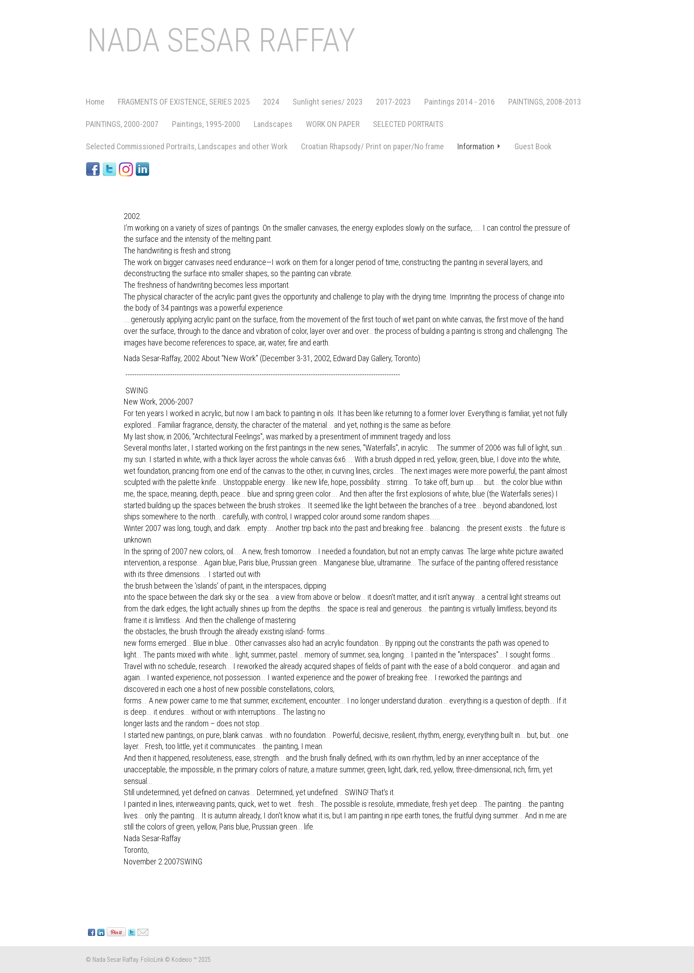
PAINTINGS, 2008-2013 (544, 101)
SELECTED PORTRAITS (408, 124)
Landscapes (273, 124)
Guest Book (533, 146)
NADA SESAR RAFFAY (221, 40)
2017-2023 (393, 101)
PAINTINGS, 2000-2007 (122, 124)
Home (95, 101)
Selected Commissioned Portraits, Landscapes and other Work (187, 146)
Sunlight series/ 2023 (328, 101)
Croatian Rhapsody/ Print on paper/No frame (372, 146)
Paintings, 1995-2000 (206, 124)
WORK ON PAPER (333, 124)
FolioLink (152, 959)
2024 (271, 101)
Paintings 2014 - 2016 (459, 101)
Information (479, 146)
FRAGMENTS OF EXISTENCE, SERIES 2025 (184, 101)
